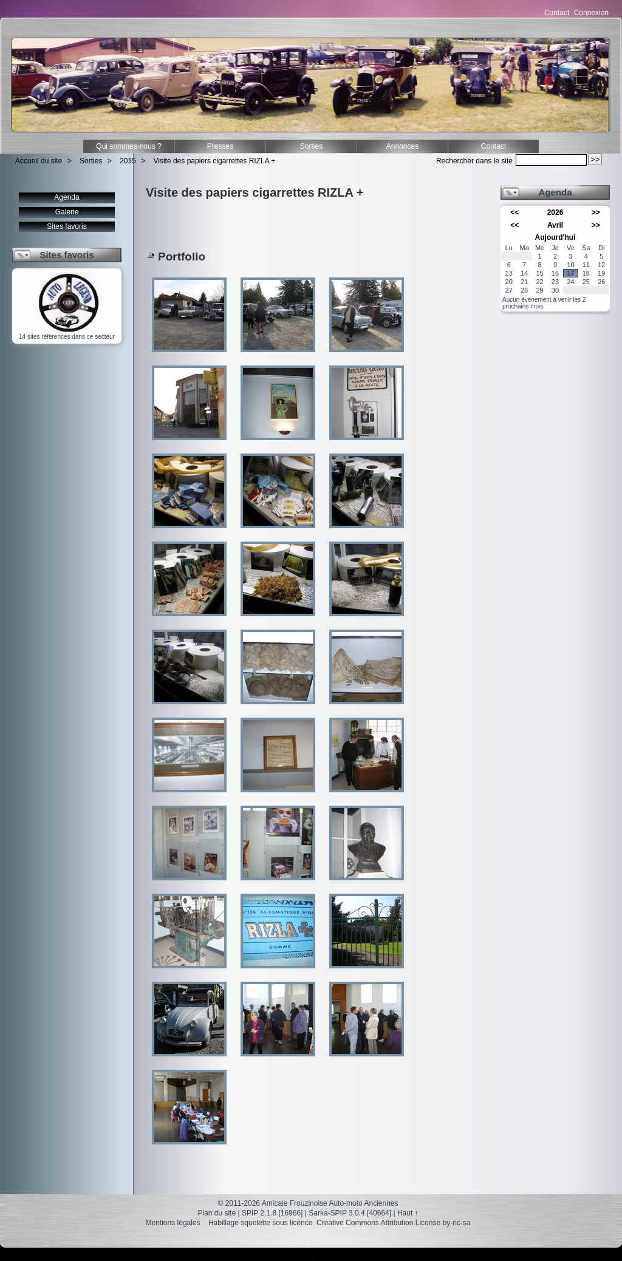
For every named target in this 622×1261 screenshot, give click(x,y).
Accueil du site (38, 161)
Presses (220, 146)
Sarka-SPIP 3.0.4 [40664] (350, 1213)
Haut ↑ (408, 1213)
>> (596, 212)
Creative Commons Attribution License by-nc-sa (393, 1223)
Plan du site (216, 1213)
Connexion (591, 12)
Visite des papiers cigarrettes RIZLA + (215, 161)
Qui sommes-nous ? (128, 146)
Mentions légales (173, 1223)
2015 (128, 161)
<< (514, 212)
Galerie (67, 212)
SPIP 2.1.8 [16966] (272, 1213)
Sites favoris (66, 226)
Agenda (66, 197)
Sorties (311, 146)
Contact (556, 12)
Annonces (402, 146)
